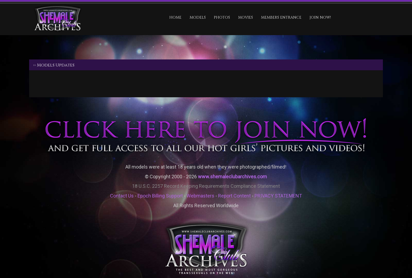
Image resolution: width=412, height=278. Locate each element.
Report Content (234, 196)
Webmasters (200, 196)
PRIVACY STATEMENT (278, 196)
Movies (245, 17)
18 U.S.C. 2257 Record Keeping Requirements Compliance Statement (206, 186)
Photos (222, 17)
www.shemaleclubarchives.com (232, 176)
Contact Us (122, 196)
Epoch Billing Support (160, 196)
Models (198, 17)
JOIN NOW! (320, 17)
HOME (175, 17)
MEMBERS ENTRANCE (281, 17)
